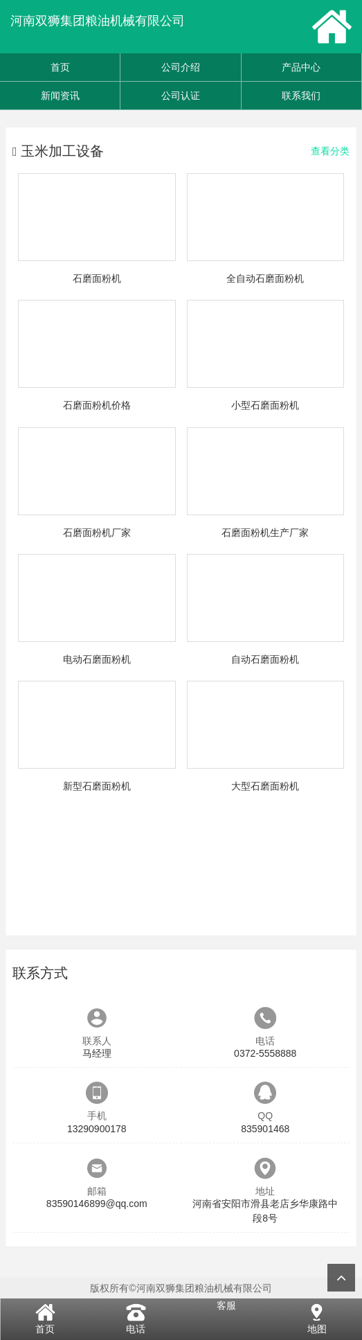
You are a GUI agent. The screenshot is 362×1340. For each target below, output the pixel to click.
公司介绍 (180, 67)
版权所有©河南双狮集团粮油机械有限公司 (180, 1288)
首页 (60, 67)
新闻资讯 (60, 95)
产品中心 (301, 67)
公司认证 (180, 95)
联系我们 (301, 95)
